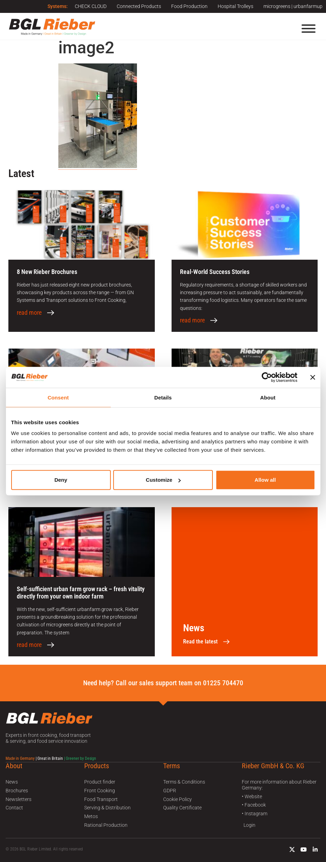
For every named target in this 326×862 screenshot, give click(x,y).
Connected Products (138, 6)
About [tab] (268, 397)
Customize (163, 480)
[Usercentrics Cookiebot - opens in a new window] (266, 377)
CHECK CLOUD (89, 6)
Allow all (265, 480)
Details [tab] (163, 397)
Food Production (189, 6)
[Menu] (309, 28)
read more (29, 313)
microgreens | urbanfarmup (293, 6)
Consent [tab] (58, 397)
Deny (61, 480)
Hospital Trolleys (235, 6)
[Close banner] (312, 377)
